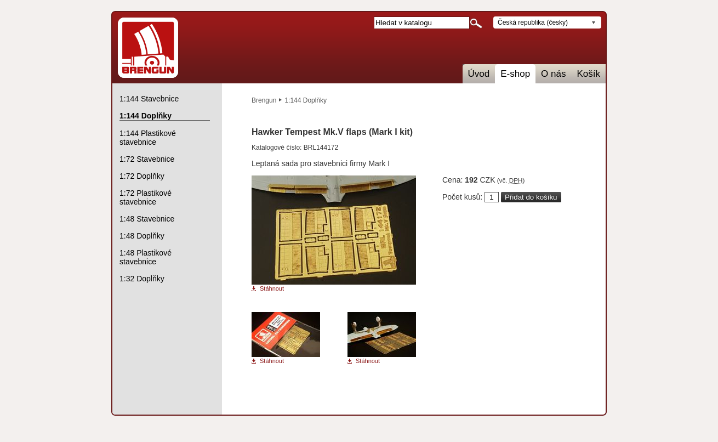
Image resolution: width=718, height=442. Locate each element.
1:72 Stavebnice (146, 159)
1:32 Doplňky (141, 278)
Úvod (479, 74)
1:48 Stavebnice (146, 218)
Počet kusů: (462, 196)
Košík (588, 74)
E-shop (515, 74)
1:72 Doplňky (141, 176)
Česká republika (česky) (533, 22)
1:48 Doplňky (141, 235)
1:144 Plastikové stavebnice (147, 137)
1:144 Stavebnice (149, 98)
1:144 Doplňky (305, 100)
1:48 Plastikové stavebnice (145, 257)
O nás (553, 74)
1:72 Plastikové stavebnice (145, 197)
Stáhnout (272, 289)
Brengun (264, 100)
